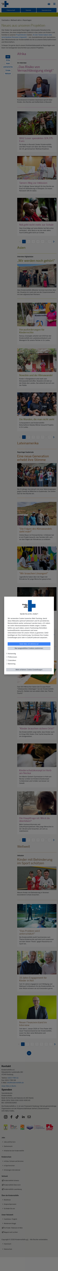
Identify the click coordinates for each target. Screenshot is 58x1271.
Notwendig (12, 654)
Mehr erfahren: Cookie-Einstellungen (29, 670)
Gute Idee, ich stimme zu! (29, 644)
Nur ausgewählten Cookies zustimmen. (29, 648)
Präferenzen (12, 657)
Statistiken (12, 660)
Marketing (11, 664)
